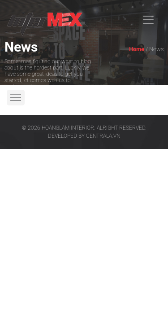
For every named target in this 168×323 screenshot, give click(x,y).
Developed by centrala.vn (84, 136)
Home (136, 49)
